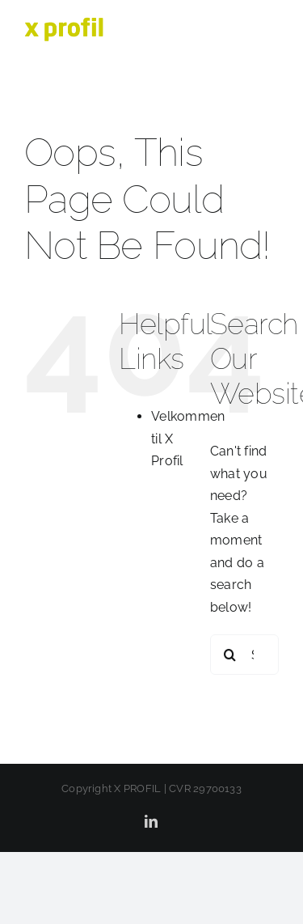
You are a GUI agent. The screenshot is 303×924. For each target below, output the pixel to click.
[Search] (230, 654)
